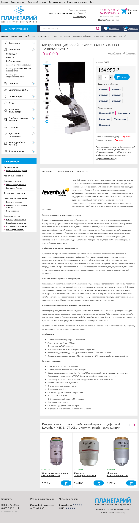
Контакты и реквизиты (77, 2)
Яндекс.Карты (65, 505)
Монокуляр (124, 113)
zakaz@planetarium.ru (109, 19)
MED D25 (116, 89)
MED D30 (103, 95)
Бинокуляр (104, 119)
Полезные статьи (12, 215)
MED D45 (116, 101)
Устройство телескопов (16, 223)
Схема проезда (79, 16)
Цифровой (104, 125)
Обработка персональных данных (17, 206)
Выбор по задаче (13, 61)
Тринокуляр (120, 119)
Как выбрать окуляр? (15, 229)
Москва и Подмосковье (16, 184)
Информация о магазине (15, 198)
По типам (10, 57)
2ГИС (61, 508)
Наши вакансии (12, 211)
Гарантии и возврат (14, 202)
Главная (4, 2)
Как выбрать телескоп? (16, 219)
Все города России (14, 188)
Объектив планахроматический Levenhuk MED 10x (117, 475)
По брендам (11, 53)
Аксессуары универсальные (18, 64)
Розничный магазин (37, 2)
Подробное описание (105, 158)
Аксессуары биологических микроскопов (18, 69)
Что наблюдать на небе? (16, 226)
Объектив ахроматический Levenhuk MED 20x (55, 474)
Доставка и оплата (56, 2)
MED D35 (116, 95)
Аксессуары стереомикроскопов (15, 75)
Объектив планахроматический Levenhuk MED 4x (85, 475)
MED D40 (103, 101)
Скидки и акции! (18, 2)
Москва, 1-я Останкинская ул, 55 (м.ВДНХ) (67, 13)
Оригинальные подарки (16, 170)
